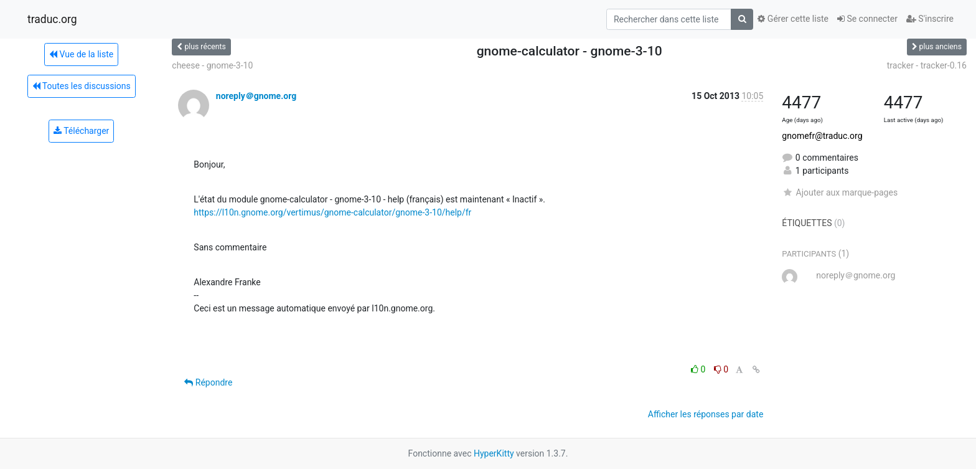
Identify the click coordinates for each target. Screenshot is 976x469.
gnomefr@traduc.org (822, 136)
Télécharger (81, 131)
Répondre (208, 382)
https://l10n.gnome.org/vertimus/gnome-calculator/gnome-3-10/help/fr (332, 212)
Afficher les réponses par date (705, 414)
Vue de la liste (81, 54)
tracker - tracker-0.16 (927, 65)
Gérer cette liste (793, 19)
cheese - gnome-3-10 (212, 65)
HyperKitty (494, 453)
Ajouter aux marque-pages (840, 192)
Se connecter (867, 19)
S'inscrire (930, 19)
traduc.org (52, 19)
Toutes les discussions (81, 86)
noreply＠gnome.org (256, 96)
